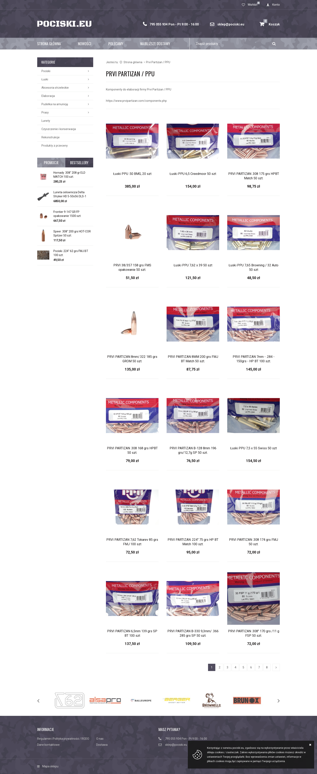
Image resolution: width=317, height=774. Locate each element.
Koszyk (271, 22)
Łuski (44, 79)
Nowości (84, 43)
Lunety (45, 120)
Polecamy (115, 43)
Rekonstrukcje (50, 137)
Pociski (45, 71)
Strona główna (49, 43)
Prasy (45, 112)
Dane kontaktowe (48, 744)
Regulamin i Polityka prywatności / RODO (63, 738)
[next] (274, 700)
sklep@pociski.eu (230, 24)
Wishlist (252, 4)
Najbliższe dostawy (155, 43)
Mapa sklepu (50, 766)
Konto (276, 4)
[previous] (42, 700)
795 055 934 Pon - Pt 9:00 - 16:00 (174, 24)
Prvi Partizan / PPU (158, 62)
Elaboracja (48, 96)
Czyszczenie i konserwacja (58, 129)
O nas (100, 738)
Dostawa (102, 744)
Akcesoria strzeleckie (55, 87)
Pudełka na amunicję (54, 104)
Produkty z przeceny (54, 145)
